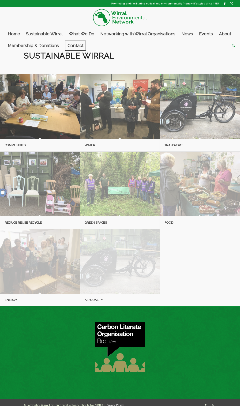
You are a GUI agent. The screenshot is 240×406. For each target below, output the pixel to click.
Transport (174, 145)
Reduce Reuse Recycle (23, 222)
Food (169, 222)
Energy (11, 300)
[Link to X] (231, 3)
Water (90, 145)
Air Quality (94, 300)
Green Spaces (96, 222)
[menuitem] (14, 34)
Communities (15, 145)
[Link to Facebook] (224, 3)
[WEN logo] (120, 17)
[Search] (232, 46)
